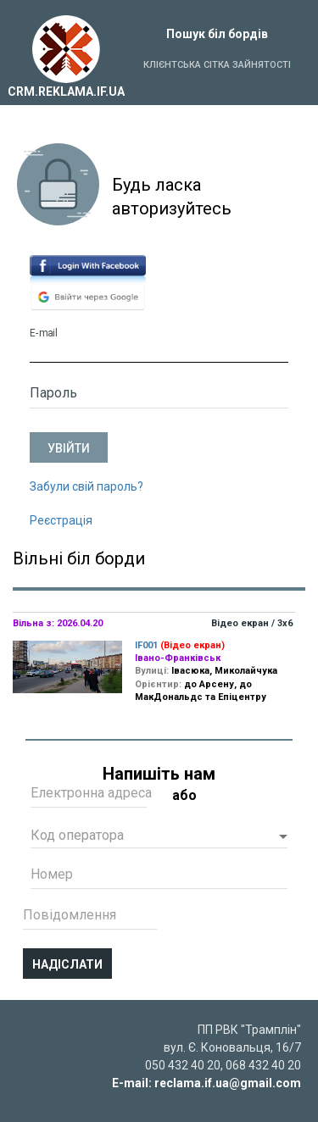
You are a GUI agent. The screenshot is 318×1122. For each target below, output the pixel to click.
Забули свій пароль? (86, 486)
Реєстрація (61, 520)
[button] (159, 837)
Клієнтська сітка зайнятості (217, 64)
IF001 (146, 645)
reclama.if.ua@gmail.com (227, 1083)
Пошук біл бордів (217, 34)
